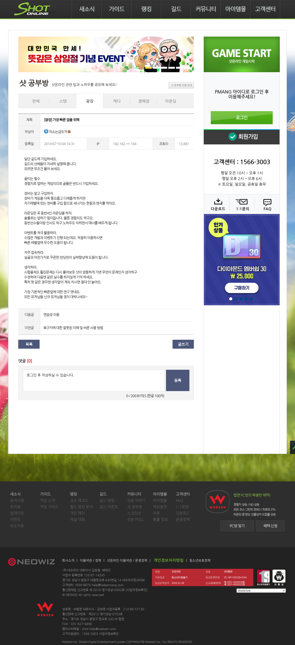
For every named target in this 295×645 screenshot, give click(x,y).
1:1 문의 (241, 204)
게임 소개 (47, 500)
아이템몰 (235, 9)
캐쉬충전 (160, 507)
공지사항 (17, 500)
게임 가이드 (49, 507)
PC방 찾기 (237, 526)
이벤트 (15, 519)
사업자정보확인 (136, 590)
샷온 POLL (135, 519)
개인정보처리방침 (169, 560)
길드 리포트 (109, 507)
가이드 (116, 9)
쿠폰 (156, 513)
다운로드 (216, 204)
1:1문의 (182, 507)
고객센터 (265, 9)
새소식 (87, 9)
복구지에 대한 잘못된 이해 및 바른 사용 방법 (73, 328)
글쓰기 (183, 344)
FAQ (266, 204)
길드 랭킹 (107, 500)
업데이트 (17, 513)
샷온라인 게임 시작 (242, 54)
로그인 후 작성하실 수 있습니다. (94, 380)
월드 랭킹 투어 (81, 507)
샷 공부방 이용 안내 (181, 85)
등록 (177, 380)
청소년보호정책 (199, 560)
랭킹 (146, 9)
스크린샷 (134, 513)
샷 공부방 (134, 507)
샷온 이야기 (136, 500)
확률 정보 (160, 519)
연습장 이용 (51, 315)
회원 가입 (242, 136)
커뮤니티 (205, 9)
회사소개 (68, 560)
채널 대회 (77, 519)
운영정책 (183, 519)
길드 (176, 9)
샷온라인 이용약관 (119, 560)
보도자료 (17, 526)
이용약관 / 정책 (90, 560)
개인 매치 (77, 513)
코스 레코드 (79, 500)
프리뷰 (15, 507)
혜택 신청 (270, 526)
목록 (29, 344)
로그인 (242, 117)
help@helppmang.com (108, 585)
